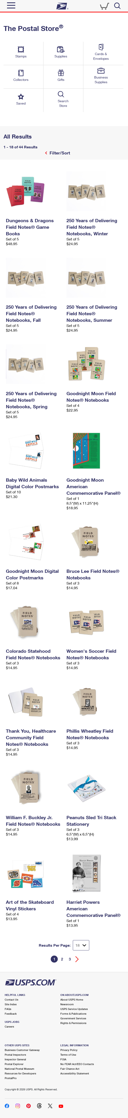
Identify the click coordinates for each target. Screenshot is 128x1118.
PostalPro (11, 1078)
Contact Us (11, 999)
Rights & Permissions (73, 1022)
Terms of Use (68, 1054)
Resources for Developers (20, 1073)
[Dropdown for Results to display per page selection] (81, 945)
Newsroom (67, 1004)
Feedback (11, 1013)
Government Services (73, 1018)
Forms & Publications (73, 1013)
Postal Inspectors (15, 1054)
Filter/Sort (59, 152)
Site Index (11, 1004)
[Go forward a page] (77, 959)
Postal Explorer (14, 1063)
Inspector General (15, 1059)
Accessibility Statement (74, 1073)
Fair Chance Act (69, 1068)
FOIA (63, 1059)
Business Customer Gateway (22, 1049)
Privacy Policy (69, 1049)
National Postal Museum (19, 1068)
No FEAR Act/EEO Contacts (77, 1063)
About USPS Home (71, 999)
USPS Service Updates (74, 1008)
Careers (9, 1026)
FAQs (8, 1008)
